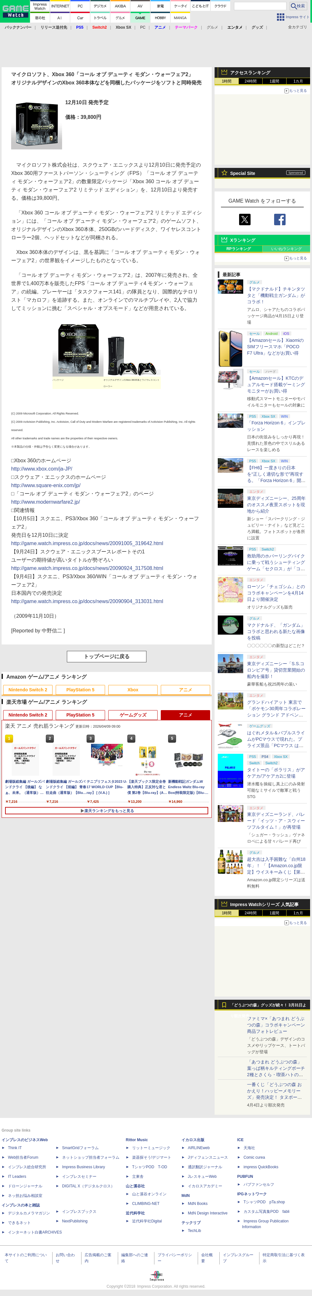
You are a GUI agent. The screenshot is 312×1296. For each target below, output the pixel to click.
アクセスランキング (250, 72)
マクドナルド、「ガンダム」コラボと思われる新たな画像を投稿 (276, 631)
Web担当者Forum (23, 1157)
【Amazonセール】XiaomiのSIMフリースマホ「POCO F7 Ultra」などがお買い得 (275, 347)
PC (142, 27)
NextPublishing (75, 1221)
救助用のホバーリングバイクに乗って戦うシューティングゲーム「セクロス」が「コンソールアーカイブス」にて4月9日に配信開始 (276, 568)
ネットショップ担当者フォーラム (90, 1157)
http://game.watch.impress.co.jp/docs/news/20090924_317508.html (87, 568)
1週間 (275, 81)
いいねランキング (286, 249)
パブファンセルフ (259, 1184)
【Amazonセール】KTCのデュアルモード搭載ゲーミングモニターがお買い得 (276, 384)
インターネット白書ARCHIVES (35, 1232)
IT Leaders (17, 1176)
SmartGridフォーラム (80, 1148)
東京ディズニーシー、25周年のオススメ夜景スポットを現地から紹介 (276, 505)
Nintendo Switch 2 (28, 689)
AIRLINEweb (199, 1148)
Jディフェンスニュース (208, 1157)
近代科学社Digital (147, 1221)
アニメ (185, 689)
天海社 (249, 1148)
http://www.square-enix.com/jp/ (46, 485)
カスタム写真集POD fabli (266, 1211)
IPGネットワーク (252, 1194)
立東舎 (138, 1176)
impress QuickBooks (261, 1167)
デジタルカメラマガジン (29, 1213)
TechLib (194, 1230)
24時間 (250, 81)
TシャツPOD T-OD (149, 1167)
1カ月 (298, 81)
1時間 (227, 81)
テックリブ (191, 1222)
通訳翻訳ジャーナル (205, 1167)
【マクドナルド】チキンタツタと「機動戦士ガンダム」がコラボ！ (276, 295)
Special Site (242, 173)
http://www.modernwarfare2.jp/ (45, 502)
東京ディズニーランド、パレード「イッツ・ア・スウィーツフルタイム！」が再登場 (276, 821)
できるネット (19, 1222)
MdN (185, 1195)
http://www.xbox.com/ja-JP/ (41, 469)
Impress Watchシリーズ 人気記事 (264, 904)
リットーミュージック (151, 1148)
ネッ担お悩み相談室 (25, 1195)
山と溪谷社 (135, 1186)
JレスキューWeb (202, 1176)
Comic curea (254, 1157)
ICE (240, 1140)
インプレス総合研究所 (27, 1167)
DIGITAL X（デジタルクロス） (88, 1186)
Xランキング (242, 240)
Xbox (132, 689)
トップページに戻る (107, 656)
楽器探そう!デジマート (151, 1157)
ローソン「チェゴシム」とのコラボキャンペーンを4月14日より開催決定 (276, 593)
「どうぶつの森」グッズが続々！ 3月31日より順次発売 (268, 1007)
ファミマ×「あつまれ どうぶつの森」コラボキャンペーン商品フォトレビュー (276, 1025)
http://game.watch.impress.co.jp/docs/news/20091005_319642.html (87, 543)
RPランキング (238, 249)
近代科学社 (135, 1213)
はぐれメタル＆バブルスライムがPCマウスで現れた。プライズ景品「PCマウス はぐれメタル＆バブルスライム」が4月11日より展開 (276, 745)
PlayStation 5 (81, 689)
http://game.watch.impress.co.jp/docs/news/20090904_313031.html (87, 601)
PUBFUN (245, 1176)
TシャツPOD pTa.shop (264, 1202)
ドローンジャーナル (25, 1186)
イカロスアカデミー (205, 1186)
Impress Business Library (83, 1167)
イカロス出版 (192, 1140)
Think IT (15, 1148)
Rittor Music (137, 1140)
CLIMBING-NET (146, 1203)
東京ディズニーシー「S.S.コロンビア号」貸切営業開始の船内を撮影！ (276, 670)
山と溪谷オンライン (149, 1194)
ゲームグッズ (133, 714)
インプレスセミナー (79, 1176)
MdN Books (198, 1203)
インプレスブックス (79, 1211)
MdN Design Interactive (208, 1213)
